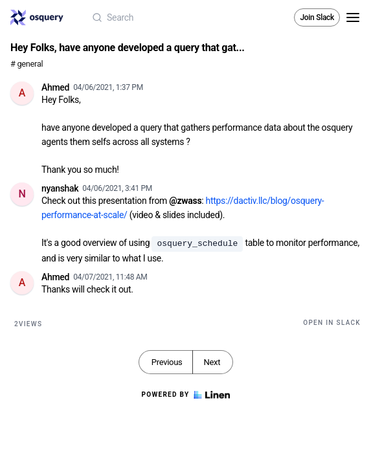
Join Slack (317, 17)
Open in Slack (332, 322)
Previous (167, 362)
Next (211, 362)
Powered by (185, 395)
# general (26, 64)
